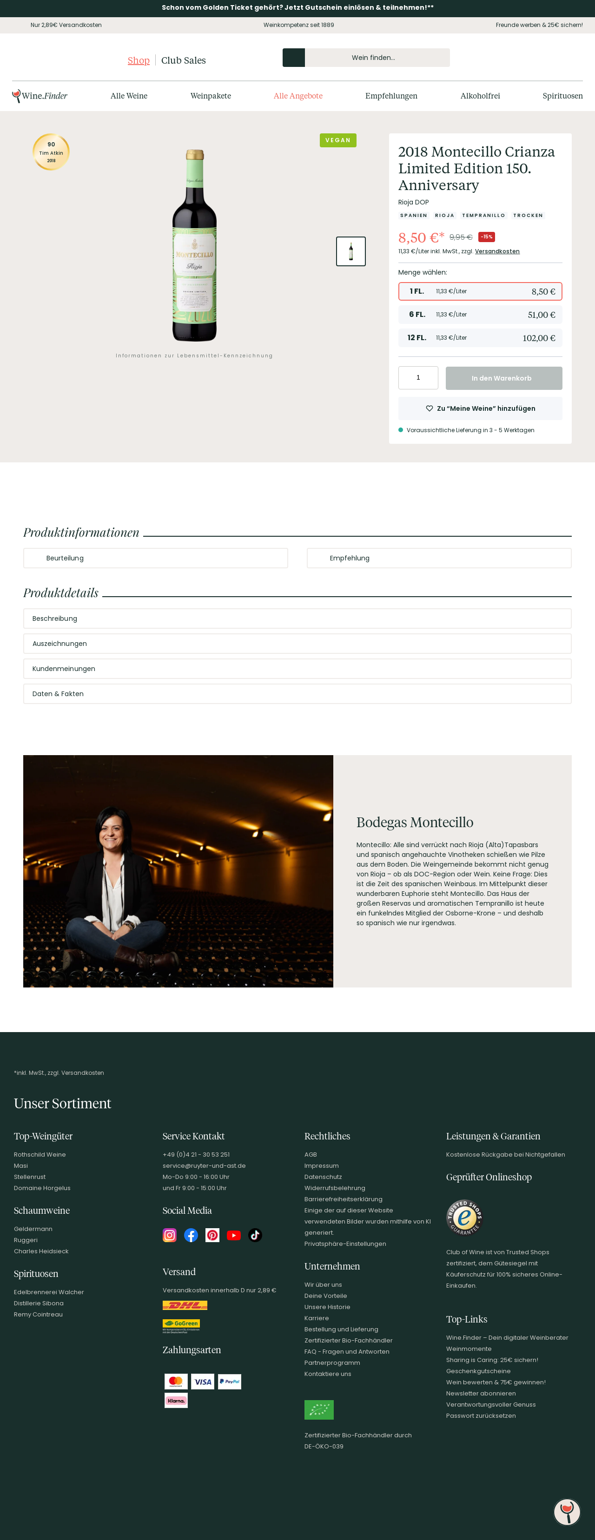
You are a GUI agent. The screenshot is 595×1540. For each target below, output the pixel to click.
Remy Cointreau (38, 1314)
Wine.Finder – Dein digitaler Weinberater (507, 1337)
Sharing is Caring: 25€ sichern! (492, 1360)
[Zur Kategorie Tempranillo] (484, 215)
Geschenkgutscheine (478, 1371)
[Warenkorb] (568, 57)
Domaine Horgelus (42, 1188)
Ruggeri (26, 1240)
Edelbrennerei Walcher (49, 1292)
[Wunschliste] (552, 57)
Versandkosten (497, 251)
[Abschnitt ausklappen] (273, 559)
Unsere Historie (327, 1307)
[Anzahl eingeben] (418, 378)
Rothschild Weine (40, 1154)
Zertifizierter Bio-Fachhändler (348, 1340)
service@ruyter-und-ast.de (204, 1165)
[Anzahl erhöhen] (429, 378)
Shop (139, 60)
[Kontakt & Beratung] (521, 57)
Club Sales (183, 60)
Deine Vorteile (325, 1295)
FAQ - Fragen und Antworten (347, 1351)
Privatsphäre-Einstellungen (345, 1243)
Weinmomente (469, 1348)
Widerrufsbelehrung (334, 1188)
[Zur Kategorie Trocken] (528, 215)
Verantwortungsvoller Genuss (491, 1404)
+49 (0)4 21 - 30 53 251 (196, 1154)
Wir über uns (323, 1284)
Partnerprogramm (332, 1362)
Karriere (316, 1318)
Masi (21, 1165)
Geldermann (33, 1228)
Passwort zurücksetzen (481, 1415)
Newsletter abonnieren (481, 1393)
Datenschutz (323, 1176)
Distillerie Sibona (39, 1303)
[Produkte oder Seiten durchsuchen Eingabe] (366, 57)
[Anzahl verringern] (406, 378)
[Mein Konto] (536, 57)
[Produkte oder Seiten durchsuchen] (294, 57)
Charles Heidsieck (41, 1251)
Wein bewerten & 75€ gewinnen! (496, 1382)
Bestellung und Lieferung (341, 1329)
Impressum (321, 1165)
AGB (310, 1154)
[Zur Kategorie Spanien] (414, 215)
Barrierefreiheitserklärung (343, 1199)
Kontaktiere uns (327, 1373)
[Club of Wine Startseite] (69, 60)
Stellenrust (30, 1176)
